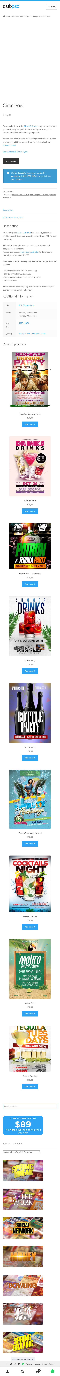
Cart (35, 1370)
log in (43, 176)
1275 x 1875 (24, 323)
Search (22, 1371)
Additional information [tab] (13, 217)
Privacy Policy (48, 1364)
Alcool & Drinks (30, 126)
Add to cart (11, 161)
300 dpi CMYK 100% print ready (32, 333)
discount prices (9, 145)
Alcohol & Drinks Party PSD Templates (26, 16)
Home (8, 16)
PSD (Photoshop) (26, 305)
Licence (37, 1364)
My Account (7, 1371)
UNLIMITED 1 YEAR (29, 176)
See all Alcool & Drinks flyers (15, 151)
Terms (29, 1364)
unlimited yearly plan (29, 252)
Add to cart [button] (30, 424)
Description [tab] (8, 210)
